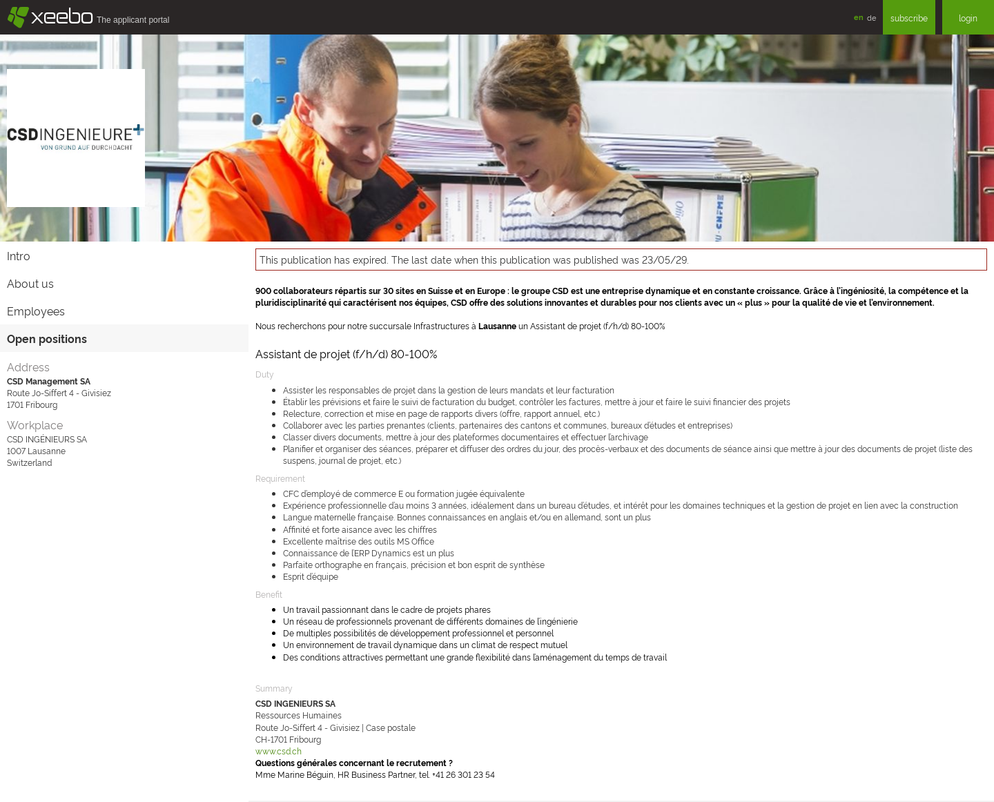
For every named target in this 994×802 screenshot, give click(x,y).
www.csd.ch (278, 750)
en (859, 17)
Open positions (47, 338)
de (871, 17)
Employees (36, 310)
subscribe (909, 17)
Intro (18, 255)
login (968, 17)
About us (30, 283)
